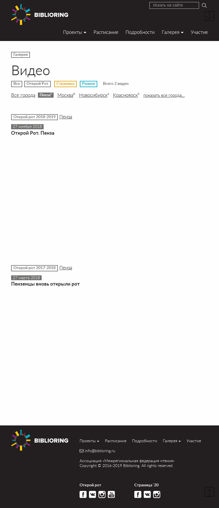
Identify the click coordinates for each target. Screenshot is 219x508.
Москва (66, 95)
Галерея (170, 32)
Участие (199, 32)
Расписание (106, 32)
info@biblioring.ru (100, 450)
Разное (88, 84)
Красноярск (126, 95)
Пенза (46, 95)
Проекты (72, 32)
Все (16, 84)
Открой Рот (37, 84)
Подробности (140, 32)
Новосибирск (94, 95)
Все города (23, 95)
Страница (65, 84)
